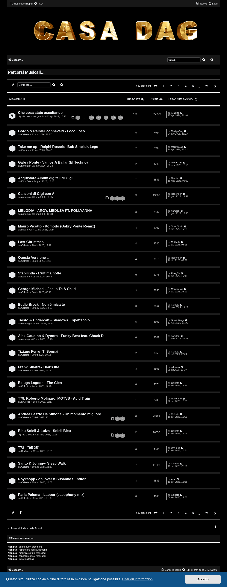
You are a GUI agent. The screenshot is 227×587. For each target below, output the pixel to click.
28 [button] (206, 86)
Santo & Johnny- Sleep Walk (42, 463)
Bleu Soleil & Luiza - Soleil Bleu (44, 431)
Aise (173, 479)
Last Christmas (31, 242)
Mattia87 (175, 242)
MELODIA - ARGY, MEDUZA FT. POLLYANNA (55, 210)
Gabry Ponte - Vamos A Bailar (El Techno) (53, 162)
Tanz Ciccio (177, 226)
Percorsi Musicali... (26, 72)
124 (99, 118)
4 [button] (185, 86)
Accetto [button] (203, 579)
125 (107, 118)
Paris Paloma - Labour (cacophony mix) (51, 495)
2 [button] (171, 86)
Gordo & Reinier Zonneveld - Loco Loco (51, 131)
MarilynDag (177, 131)
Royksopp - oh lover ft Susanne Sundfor (52, 479)
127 (121, 118)
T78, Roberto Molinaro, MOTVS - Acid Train (54, 398)
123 (92, 118)
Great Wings (177, 320)
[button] (155, 86)
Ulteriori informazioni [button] (137, 579)
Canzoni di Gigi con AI (36, 194)
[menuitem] (38, 3)
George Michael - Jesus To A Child (47, 289)
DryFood (25, 401)
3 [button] (178, 86)
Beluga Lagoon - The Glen (40, 383)
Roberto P (176, 194)
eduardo (175, 367)
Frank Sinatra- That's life (38, 367)
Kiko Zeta (26, 181)
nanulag (25, 165)
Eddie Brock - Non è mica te (41, 304)
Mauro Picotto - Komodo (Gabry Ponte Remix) (56, 226)
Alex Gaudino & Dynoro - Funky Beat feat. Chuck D (61, 336)
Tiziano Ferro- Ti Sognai (38, 351)
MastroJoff (176, 162)
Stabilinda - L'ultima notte (39, 273)
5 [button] (193, 86)
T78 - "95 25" (28, 448)
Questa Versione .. (33, 257)
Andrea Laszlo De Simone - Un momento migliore (59, 414)
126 (114, 118)
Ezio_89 (25, 276)
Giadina (175, 112)
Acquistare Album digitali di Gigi (45, 178)
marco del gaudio (35, 116)
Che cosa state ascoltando (40, 112)
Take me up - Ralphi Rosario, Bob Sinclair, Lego (58, 147)
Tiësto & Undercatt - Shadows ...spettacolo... (55, 320)
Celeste (25, 134)
